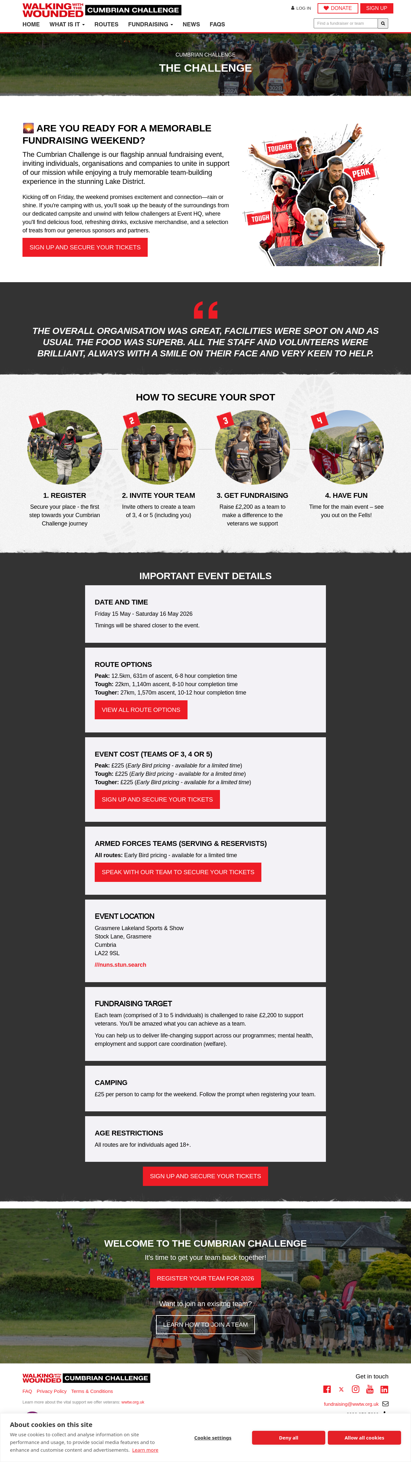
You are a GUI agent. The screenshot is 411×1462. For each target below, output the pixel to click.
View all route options (141, 709)
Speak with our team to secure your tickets (178, 872)
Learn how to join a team (205, 1324)
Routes (106, 24)
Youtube (369, 1388)
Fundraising (150, 24)
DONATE (341, 8)
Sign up (377, 8)
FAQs (217, 24)
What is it (67, 24)
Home (31, 24)
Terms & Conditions (92, 1391)
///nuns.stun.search (120, 965)
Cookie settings (213, 1437)
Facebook (327, 1388)
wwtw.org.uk (132, 1402)
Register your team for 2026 (205, 1278)
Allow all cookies (364, 1437)
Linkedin (384, 1390)
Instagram (355, 1388)
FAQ (27, 1391)
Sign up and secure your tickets (85, 247)
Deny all (288, 1437)
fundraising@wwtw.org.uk (356, 1404)
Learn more (145, 1450)
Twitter (341, 1390)
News (191, 24)
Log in (301, 8)
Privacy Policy (51, 1391)
